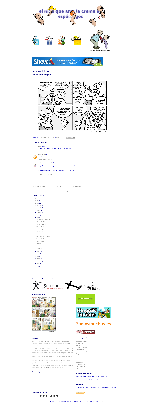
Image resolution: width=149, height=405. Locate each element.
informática (49, 353)
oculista (67, 358)
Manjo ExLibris (42, 154)
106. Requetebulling (41, 224)
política (37, 362)
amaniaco (64, 341)
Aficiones (38, 243)
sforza (39, 363)
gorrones (52, 352)
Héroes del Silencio (36, 353)
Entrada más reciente (39, 186)
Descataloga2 (79, 362)
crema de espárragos (39, 348)
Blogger (102, 401)
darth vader (53, 348)
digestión (61, 348)
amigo (67, 341)
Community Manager (41, 238)
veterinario (57, 367)
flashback (34, 352)
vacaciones (42, 367)
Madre (55, 356)
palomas (53, 360)
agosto (38, 215)
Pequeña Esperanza (81, 364)
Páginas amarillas (48, 360)
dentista (57, 348)
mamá (64, 356)
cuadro (48, 348)
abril (38, 256)
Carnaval (51, 345)
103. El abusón (40, 231)
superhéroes (56, 363)
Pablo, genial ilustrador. (82, 347)
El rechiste (78, 368)
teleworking (43, 365)
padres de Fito (42, 360)
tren (35, 367)
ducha (71, 348)
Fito (72, 350)
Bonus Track (70, 343)
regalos (54, 362)
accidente (57, 341)
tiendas (59, 365)
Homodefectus (79, 343)
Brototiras (78, 360)
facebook (49, 350)
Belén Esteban (54, 343)
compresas (49, 346)
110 (42, 341)
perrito (68, 360)
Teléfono (38, 365)
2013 (36, 198)
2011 (36, 203)
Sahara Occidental (67, 362)
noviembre (39, 207)
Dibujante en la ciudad (81, 341)
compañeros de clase (40, 347)
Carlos (47, 345)
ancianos (71, 341)
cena (62, 345)
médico (71, 356)
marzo (38, 258)
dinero (65, 348)
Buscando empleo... (41, 246)
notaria (54, 358)
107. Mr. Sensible (40, 222)
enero (38, 263)
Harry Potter (70, 352)
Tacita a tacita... (40, 241)
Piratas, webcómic (80, 366)
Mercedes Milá (35, 358)
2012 (36, 201)
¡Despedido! (39, 248)
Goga (49, 352)
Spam (48, 363)
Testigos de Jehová (54, 365)
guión (62, 352)
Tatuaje (68, 363)
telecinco (34, 365)
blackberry (60, 343)
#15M (33, 341)
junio (38, 251)
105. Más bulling (40, 226)
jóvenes (59, 353)
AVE (44, 343)
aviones (46, 343)
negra (50, 358)
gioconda (41, 352)
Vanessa (47, 367)
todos (66, 365)
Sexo (37, 363)
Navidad (46, 358)
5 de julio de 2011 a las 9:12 (45, 151)
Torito (69, 365)
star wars (52, 363)
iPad (53, 353)
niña (52, 358)
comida (33, 347)
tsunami (37, 367)
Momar (40, 146)
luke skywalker (49, 356)
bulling (36, 345)
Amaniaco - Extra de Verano (43, 236)
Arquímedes (40, 343)
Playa (72, 360)
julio (38, 217)
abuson (49, 341)
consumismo (64, 346)
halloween (65, 352)
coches (67, 345)
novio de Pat (59, 358)
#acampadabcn (38, 341)
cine (64, 345)
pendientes (65, 360)
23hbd (45, 341)
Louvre (39, 356)
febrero (39, 261)
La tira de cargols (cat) (81, 351)
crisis (46, 348)
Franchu (37, 352)
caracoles (44, 345)
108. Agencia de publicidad (43, 219)
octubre (39, 210)
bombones (64, 343)
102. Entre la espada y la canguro (44, 234)
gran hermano (57, 352)
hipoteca (42, 353)
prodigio (46, 362)
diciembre (39, 205)
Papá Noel (58, 360)
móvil (39, 358)
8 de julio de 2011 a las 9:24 (45, 174)
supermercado (62, 363)
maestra (61, 356)
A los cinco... (79, 345)
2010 (36, 266)
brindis (33, 345)
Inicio (59, 186)
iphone (55, 353)
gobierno (45, 352)
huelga (45, 353)
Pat (62, 360)
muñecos (42, 358)
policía (33, 362)
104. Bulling (39, 229)
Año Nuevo (34, 343)
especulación (44, 350)
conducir (53, 346)
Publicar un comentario (41, 178)
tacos (66, 363)
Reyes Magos (60, 362)
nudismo (64, 358)
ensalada (38, 350)
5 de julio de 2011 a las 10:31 (45, 159)
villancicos (61, 367)
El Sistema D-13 (80, 358)
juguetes (63, 354)
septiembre (39, 212)
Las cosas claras (80, 356)
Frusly (77, 354)
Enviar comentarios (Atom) (61, 191)
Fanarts (56, 350)
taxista (72, 363)
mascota (68, 356)
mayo (38, 253)
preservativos (41, 362)
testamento (48, 365)
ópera (33, 360)
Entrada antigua (76, 186)
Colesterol (71, 345)
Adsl (60, 341)
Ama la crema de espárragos (45, 162)
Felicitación (67, 350)
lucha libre (43, 356)
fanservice (61, 350)
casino (54, 345)
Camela (40, 345)
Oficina (71, 358)
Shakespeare (44, 363)
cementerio (58, 345)
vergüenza (52, 367)
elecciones (34, 350)
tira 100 (63, 365)
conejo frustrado (58, 346)
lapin (36, 356)
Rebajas (50, 362)
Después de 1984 (80, 349)
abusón (52, 341)
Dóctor (68, 348)
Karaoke (66, 353)
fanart (53, 350)
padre (36, 360)
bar (49, 343)
